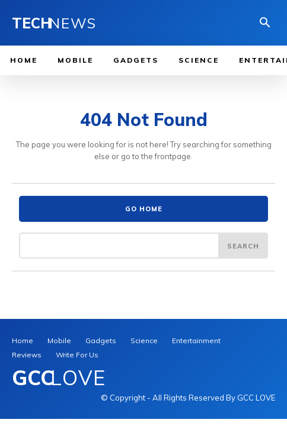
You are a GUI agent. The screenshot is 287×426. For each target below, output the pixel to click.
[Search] (243, 246)
